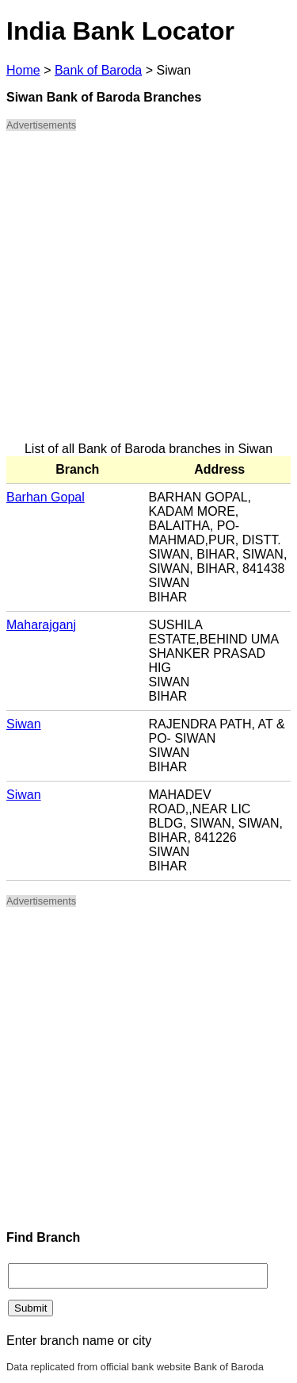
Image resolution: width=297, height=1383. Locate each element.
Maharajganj (41, 625)
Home (23, 70)
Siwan (23, 724)
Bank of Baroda (98, 70)
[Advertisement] (148, 293)
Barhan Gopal (45, 497)
